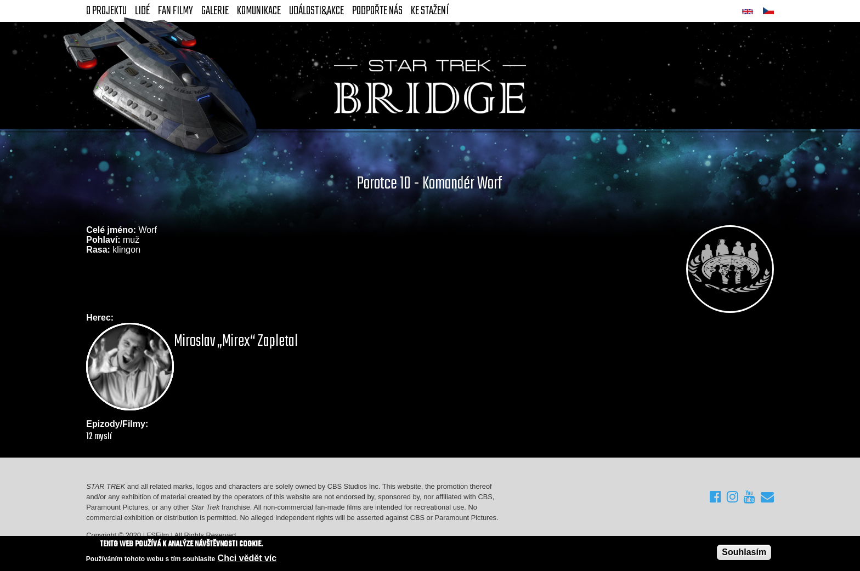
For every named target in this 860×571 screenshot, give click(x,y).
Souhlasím (744, 552)
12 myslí (99, 436)
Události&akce (316, 11)
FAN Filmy (175, 11)
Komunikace (259, 11)
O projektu (106, 11)
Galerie (215, 11)
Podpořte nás (377, 11)
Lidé (142, 11)
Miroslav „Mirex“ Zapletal (236, 341)
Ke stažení (430, 11)
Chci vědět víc (247, 558)
